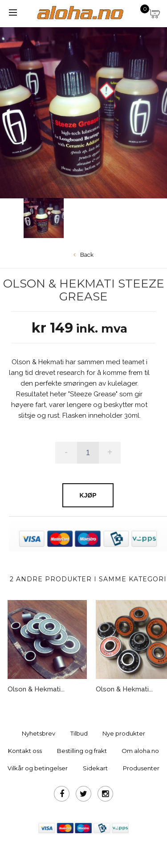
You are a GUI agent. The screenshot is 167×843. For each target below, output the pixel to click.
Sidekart (95, 768)
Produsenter (141, 768)
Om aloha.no (140, 750)
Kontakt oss (25, 750)
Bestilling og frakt (82, 750)
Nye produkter (123, 733)
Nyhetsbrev (38, 733)
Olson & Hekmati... (36, 689)
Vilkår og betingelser (38, 768)
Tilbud (79, 733)
